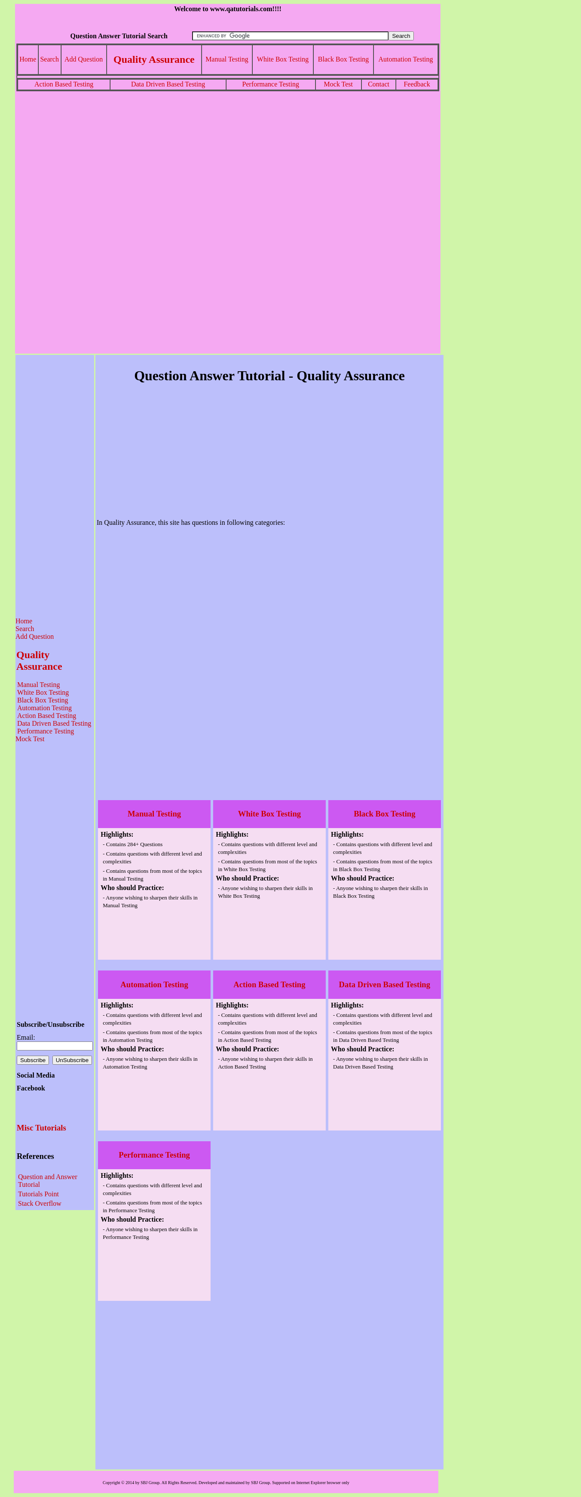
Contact (378, 84)
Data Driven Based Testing (168, 84)
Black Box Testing (343, 59)
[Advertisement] (227, 163)
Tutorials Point (38, 1194)
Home (27, 59)
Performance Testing (270, 84)
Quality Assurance (154, 59)
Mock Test (338, 84)
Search (49, 59)
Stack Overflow (39, 1203)
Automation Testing (406, 59)
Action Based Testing (63, 84)
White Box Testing (283, 59)
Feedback (417, 84)
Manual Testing (226, 59)
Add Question (83, 59)
